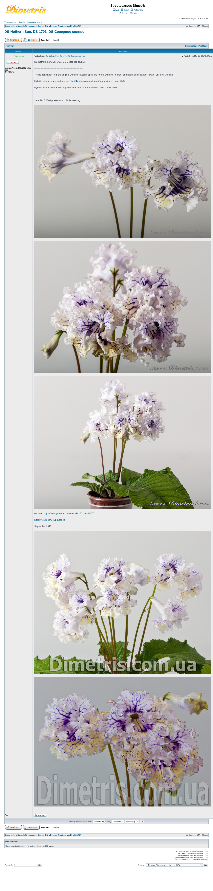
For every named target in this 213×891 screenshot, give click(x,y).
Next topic (203, 46)
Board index (10, 26)
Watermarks (137, 10)
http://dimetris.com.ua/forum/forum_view (90, 81)
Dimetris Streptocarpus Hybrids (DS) (33, 26)
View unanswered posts (14, 22)
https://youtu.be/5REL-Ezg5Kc (49, 520)
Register (123, 13)
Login (133, 13)
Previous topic (191, 46)
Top (6, 815)
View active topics (34, 22)
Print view (10, 46)
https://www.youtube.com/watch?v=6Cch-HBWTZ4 (69, 513)
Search (125, 10)
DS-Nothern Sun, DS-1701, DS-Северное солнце (44, 32)
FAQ (116, 10)
